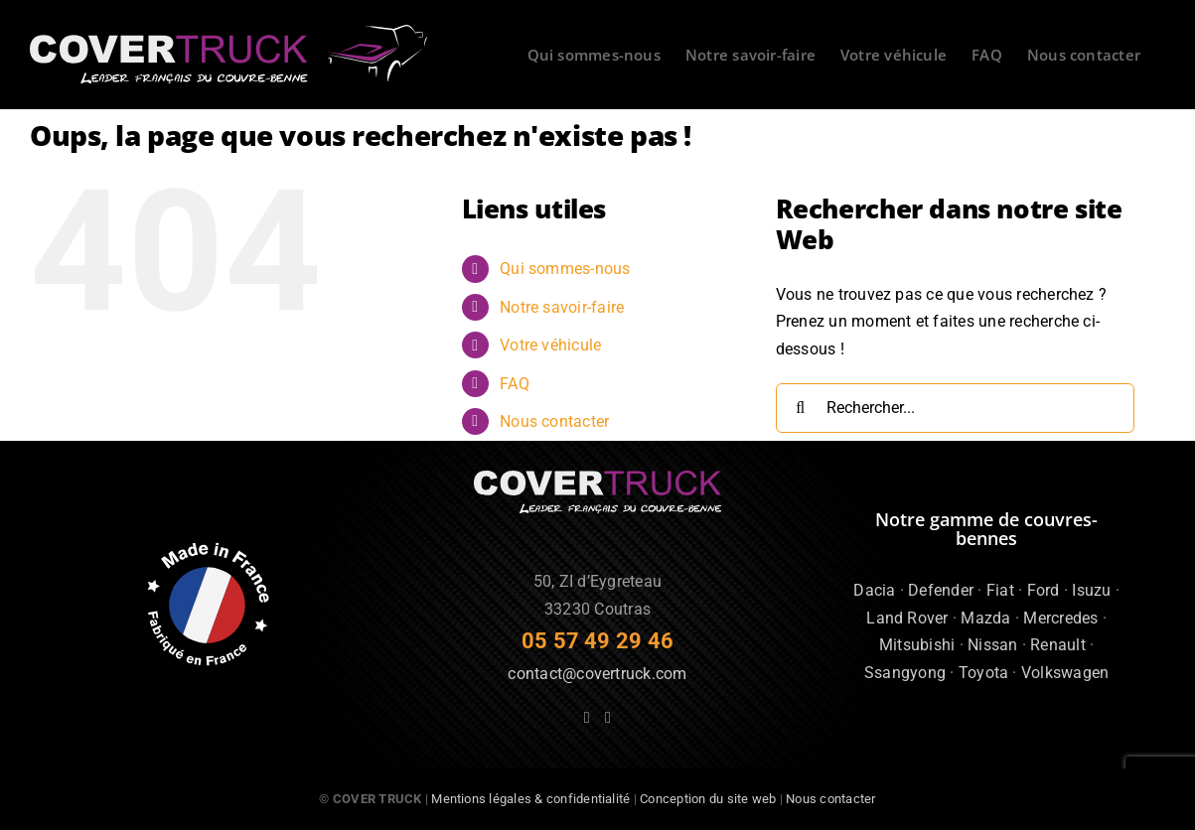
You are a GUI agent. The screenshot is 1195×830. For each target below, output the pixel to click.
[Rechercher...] (955, 408)
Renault (1058, 644)
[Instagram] (608, 718)
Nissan (992, 644)
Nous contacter (554, 421)
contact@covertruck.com (597, 673)
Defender (940, 590)
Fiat (1000, 590)
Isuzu (1091, 590)
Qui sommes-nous (565, 268)
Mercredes (1060, 618)
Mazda (985, 618)
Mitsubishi (917, 644)
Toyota (983, 672)
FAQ (514, 383)
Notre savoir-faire (562, 307)
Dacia (874, 590)
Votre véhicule (550, 345)
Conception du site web (708, 798)
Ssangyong (905, 672)
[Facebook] (587, 718)
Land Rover (907, 618)
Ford (1043, 590)
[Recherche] (800, 408)
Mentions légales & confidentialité (530, 798)
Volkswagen (1065, 672)
